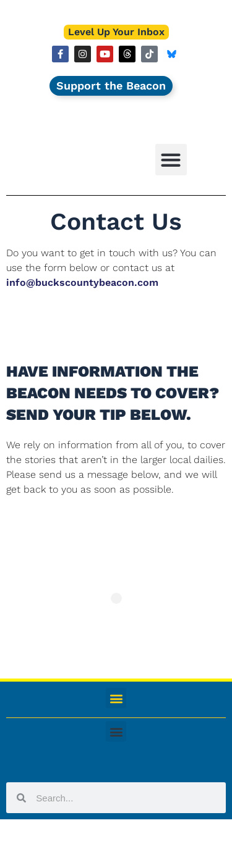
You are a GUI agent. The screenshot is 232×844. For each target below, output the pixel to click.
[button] (171, 159)
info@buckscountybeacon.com (82, 282)
